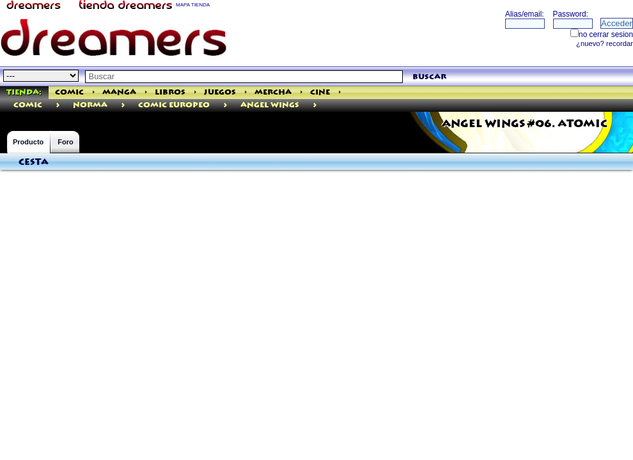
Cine (320, 92)
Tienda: (24, 92)
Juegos (220, 92)
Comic (69, 92)
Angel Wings (269, 105)
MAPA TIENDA (193, 5)
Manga (119, 92)
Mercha (273, 92)
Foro (65, 142)
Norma (90, 105)
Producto (28, 142)
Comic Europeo (174, 105)
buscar (429, 76)
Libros (170, 92)
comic (27, 105)
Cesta (34, 162)
